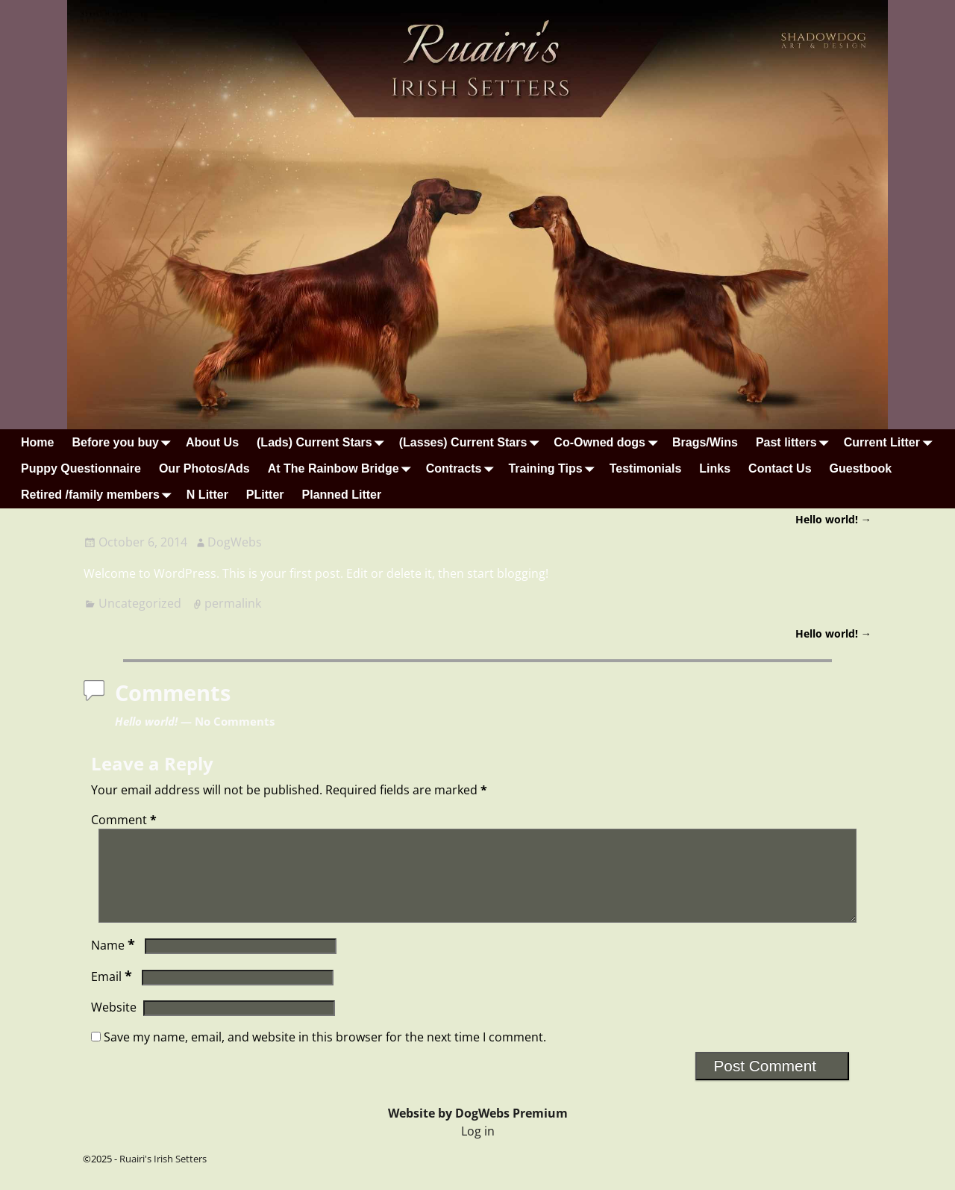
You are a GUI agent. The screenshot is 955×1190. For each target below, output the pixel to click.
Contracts (463, 468)
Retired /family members (99, 495)
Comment (125, 819)
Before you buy (124, 442)
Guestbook (861, 468)
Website (114, 1025)
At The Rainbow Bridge (342, 468)
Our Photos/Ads (204, 468)
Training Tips (554, 468)
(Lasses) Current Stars (472, 442)
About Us (212, 442)
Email (113, 994)
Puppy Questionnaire (81, 468)
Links (714, 468)
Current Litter (891, 442)
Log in (478, 1149)
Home (37, 442)
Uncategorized (139, 603)
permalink (232, 603)
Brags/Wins (705, 442)
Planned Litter (342, 494)
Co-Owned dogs (608, 442)
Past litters (795, 442)
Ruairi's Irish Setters (163, 1176)
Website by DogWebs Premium (478, 1131)
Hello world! (833, 519)
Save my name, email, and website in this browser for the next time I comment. (325, 1055)
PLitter (265, 494)
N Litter (207, 494)
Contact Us (779, 468)
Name (114, 963)
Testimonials (646, 468)
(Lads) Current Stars (323, 442)
